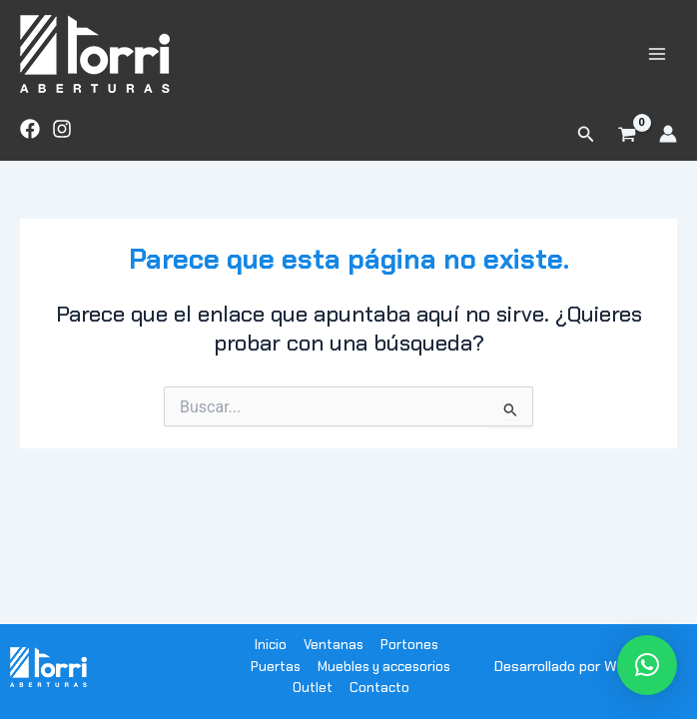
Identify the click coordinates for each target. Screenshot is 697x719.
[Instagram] (62, 129)
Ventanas (333, 644)
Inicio (271, 644)
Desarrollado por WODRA (574, 666)
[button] (586, 134)
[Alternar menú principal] (657, 53)
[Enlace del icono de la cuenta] (668, 134)
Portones (409, 644)
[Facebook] (30, 129)
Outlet (313, 687)
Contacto (379, 687)
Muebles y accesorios (384, 666)
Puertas (276, 666)
